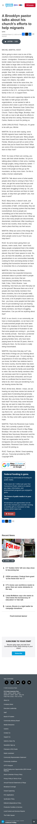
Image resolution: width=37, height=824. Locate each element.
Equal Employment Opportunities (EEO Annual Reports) (17, 770)
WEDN (10, 693)
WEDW (14, 693)
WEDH (5, 693)
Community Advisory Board (12, 720)
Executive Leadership (10, 708)
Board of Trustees (9, 716)
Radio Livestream (9, 753)
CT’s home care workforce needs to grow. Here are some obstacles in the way (20, 587)
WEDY (19, 693)
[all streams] (34, 821)
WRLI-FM (21, 695)
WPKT (16, 695)
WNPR (12, 695)
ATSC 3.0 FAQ (18, 696)
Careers (6, 729)
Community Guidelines (10, 761)
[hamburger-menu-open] (3, 5)
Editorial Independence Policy (12, 803)
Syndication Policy (9, 799)
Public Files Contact (9, 696)
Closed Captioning (9, 791)
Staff (5, 712)
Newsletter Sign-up (9, 745)
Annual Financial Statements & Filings (15, 782)
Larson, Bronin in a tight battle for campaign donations (19, 607)
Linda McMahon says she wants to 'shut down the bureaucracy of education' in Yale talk (19, 598)
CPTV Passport (8, 765)
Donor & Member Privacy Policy (13, 774)
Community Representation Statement (15, 757)
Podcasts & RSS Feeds (11, 749)
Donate (31, 5)
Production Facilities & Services (13, 807)
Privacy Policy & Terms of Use (12, 778)
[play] (3, 822)
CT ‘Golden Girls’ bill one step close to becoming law (20, 569)
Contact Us (7, 733)
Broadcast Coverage (10, 786)
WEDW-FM (6, 695)
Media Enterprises (9, 724)
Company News (8, 704)
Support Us (7, 737)
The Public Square (9, 815)
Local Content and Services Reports (14, 811)
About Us (6, 700)
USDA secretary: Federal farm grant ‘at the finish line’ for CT (20, 578)
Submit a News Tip (9, 741)
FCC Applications (9, 795)
